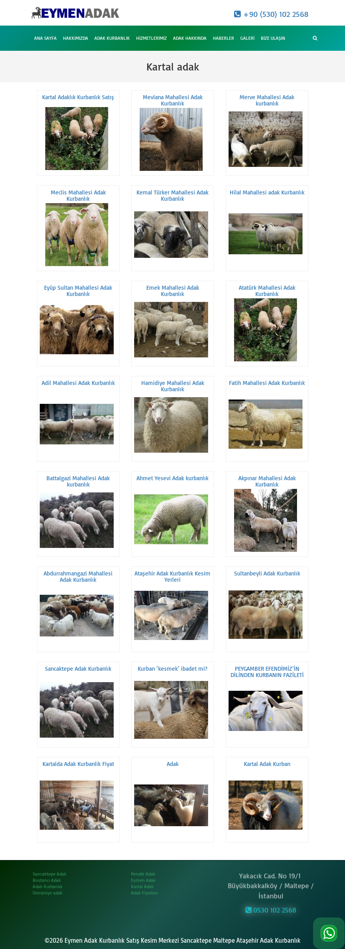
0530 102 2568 (270, 907)
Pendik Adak (143, 871)
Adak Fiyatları (144, 890)
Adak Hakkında (190, 38)
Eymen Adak (143, 877)
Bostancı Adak (47, 877)
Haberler (223, 38)
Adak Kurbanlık (112, 38)
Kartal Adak (142, 883)
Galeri (247, 38)
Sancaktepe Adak (49, 871)
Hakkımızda (75, 38)
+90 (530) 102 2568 (271, 14)
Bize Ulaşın (273, 38)
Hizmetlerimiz (151, 38)
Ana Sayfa (45, 38)
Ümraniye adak (48, 890)
